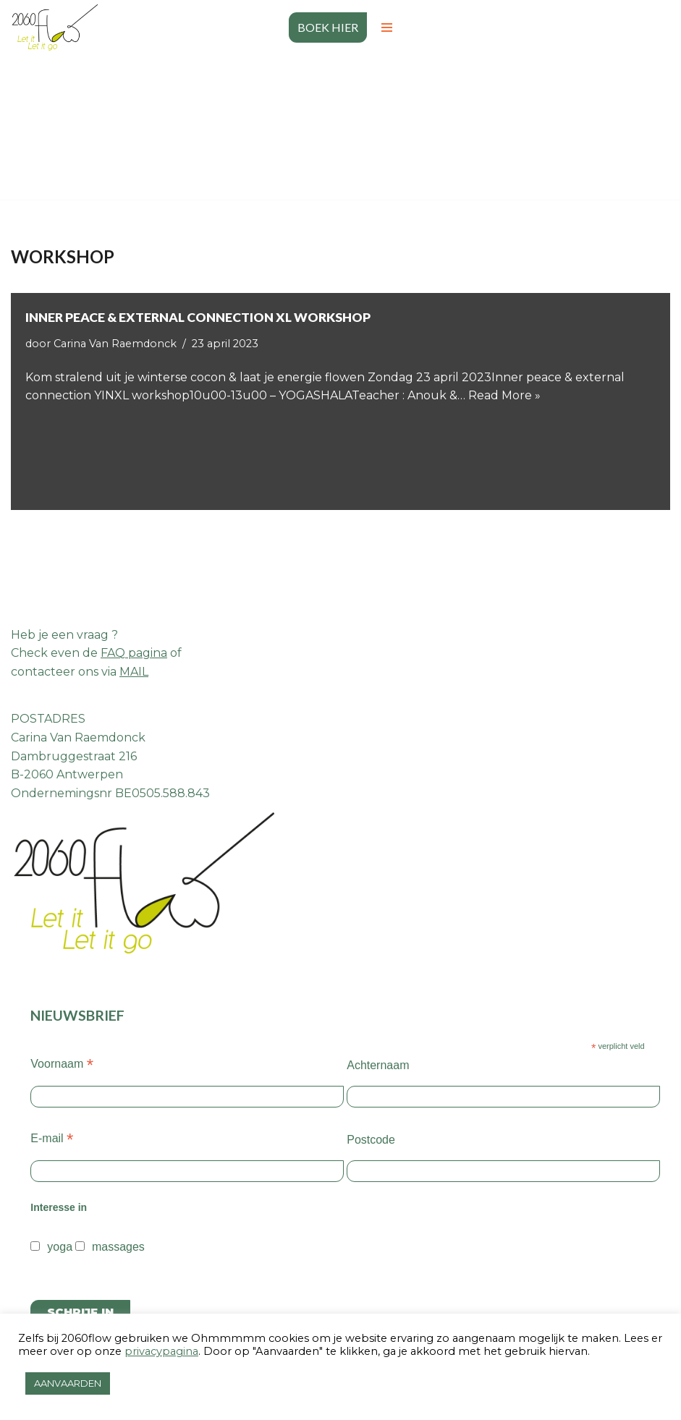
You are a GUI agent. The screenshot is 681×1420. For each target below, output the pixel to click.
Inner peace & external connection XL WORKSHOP (198, 317)
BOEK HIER (327, 27)
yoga (59, 1247)
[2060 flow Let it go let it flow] (54, 27)
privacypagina (161, 1351)
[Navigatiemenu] (386, 27)
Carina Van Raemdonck (115, 343)
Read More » (504, 395)
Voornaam (61, 1063)
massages (118, 1247)
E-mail (51, 1138)
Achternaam (378, 1065)
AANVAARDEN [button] (67, 1383)
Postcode (371, 1140)
